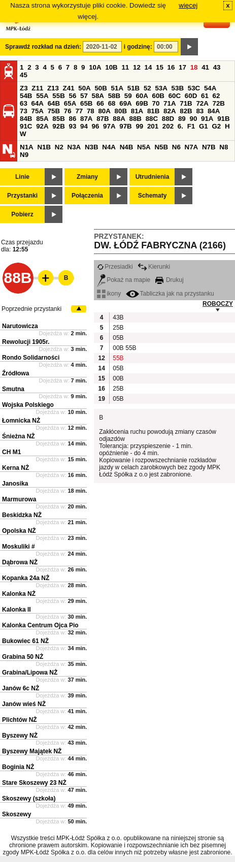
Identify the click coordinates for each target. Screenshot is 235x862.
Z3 (24, 88)
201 (152, 126)
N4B (126, 147)
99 (139, 126)
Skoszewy (16, 814)
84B (26, 118)
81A (137, 111)
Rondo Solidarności (30, 357)
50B (100, 88)
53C (194, 88)
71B (186, 103)
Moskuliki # (18, 546)
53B (178, 88)
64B (54, 103)
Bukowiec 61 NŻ (25, 641)
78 (90, 111)
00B (118, 348)
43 (217, 67)
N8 (223, 147)
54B (26, 96)
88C (152, 118)
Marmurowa (19, 499)
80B (121, 111)
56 (72, 96)
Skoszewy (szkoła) (28, 798)
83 (200, 111)
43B (118, 317)
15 (159, 67)
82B (186, 111)
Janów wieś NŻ (24, 704)
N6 (176, 147)
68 (112, 103)
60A (142, 96)
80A (104, 111)
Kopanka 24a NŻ (25, 578)
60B (158, 96)
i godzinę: (138, 46)
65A (70, 103)
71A (169, 103)
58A (98, 96)
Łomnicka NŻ (21, 420)
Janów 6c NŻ (20, 688)
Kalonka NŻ (19, 593)
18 (194, 67)
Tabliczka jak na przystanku (170, 293)
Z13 (53, 88)
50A (84, 88)
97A (109, 126)
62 (216, 96)
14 (148, 67)
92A (42, 126)
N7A (191, 147)
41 (205, 67)
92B (58, 126)
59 (128, 96)
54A (210, 88)
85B (58, 118)
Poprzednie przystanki (31, 308)
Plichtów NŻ (19, 719)
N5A (144, 147)
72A (202, 103)
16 (171, 67)
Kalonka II (16, 609)
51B (133, 88)
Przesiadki (114, 266)
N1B (44, 147)
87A (86, 118)
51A (117, 88)
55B (58, 96)
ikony (109, 293)
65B (86, 103)
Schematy (152, 195)
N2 (59, 147)
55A (42, 96)
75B (54, 111)
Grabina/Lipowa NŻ (29, 672)
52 (147, 88)
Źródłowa (15, 373)
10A (95, 67)
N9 (24, 154)
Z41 (69, 88)
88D (168, 118)
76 (68, 111)
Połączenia (87, 195)
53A (161, 88)
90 (193, 118)
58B (114, 96)
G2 (216, 126)
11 (125, 67)
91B (223, 118)
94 (84, 126)
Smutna (13, 389)
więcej (188, 5)
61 (205, 96)
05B (118, 337)
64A (37, 103)
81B (153, 111)
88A (119, 118)
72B (219, 103)
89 (182, 118)
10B (111, 67)
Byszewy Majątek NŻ (31, 751)
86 (72, 118)
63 (23, 103)
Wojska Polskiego (28, 404)
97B (125, 126)
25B (118, 327)
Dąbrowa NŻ (20, 562)
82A (169, 111)
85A (42, 118)
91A (207, 118)
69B (142, 103)
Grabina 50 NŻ (22, 656)
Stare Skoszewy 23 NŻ (34, 782)
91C (26, 126)
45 (23, 75)
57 (84, 96)
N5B (161, 147)
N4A (109, 147)
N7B (209, 147)
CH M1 (11, 452)
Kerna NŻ (15, 467)
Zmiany (87, 176)
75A (37, 111)
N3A (74, 147)
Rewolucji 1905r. (25, 341)
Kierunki (154, 266)
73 (23, 111)
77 (79, 111)
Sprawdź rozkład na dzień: (43, 46)
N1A (26, 147)
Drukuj (169, 279)
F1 (191, 126)
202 (168, 126)
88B (135, 118)
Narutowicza (20, 326)
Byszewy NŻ (20, 735)
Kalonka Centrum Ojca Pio (40, 625)
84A (214, 111)
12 (137, 67)
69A (125, 103)
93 (72, 126)
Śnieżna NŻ (18, 436)
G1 (203, 126)
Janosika (15, 483)
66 (100, 103)
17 (182, 67)
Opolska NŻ (19, 530)
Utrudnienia (153, 176)
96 (95, 126)
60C (175, 96)
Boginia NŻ (18, 767)
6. (180, 126)
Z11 (37, 88)
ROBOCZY (218, 303)
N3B (91, 147)
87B (102, 118)
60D (191, 96)
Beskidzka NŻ (22, 515)
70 (156, 103)
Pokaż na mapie (123, 279)
